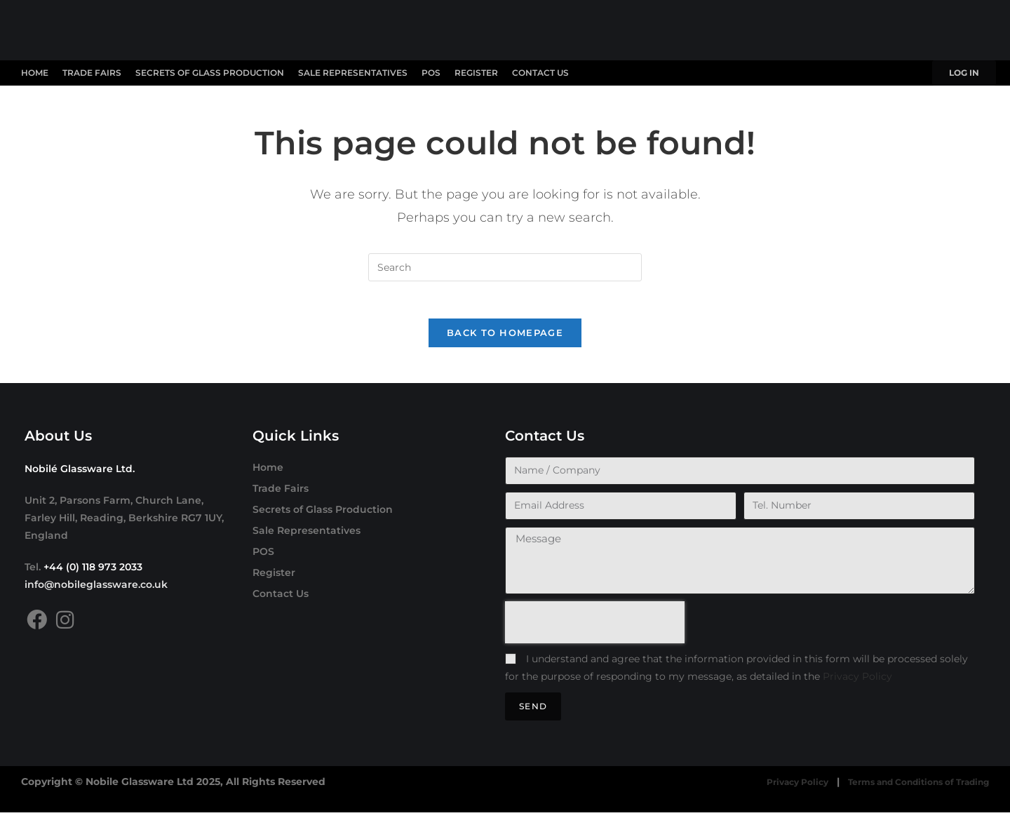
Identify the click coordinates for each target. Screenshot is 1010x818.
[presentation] (595, 628)
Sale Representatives (353, 72)
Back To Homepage (505, 338)
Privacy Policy (857, 682)
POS (431, 72)
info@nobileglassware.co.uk (96, 590)
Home (34, 72)
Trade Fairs (91, 72)
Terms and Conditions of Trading (905, 788)
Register (476, 72)
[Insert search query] (505, 267)
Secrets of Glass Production (209, 72)
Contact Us (540, 72)
